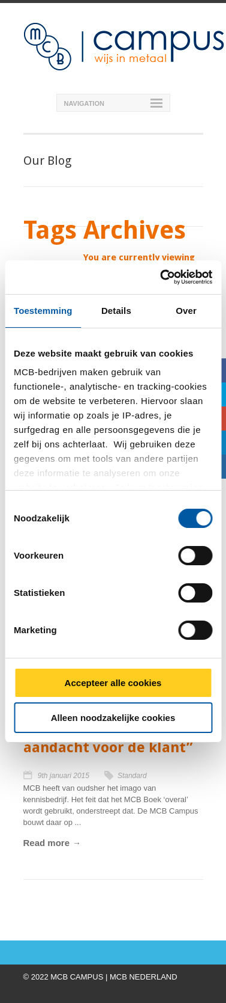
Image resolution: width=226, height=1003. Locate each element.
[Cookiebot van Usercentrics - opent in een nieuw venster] (161, 277)
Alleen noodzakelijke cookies (113, 718)
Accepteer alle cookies (113, 683)
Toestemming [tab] (43, 310)
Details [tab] (116, 310)
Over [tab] (186, 310)
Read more (46, 843)
